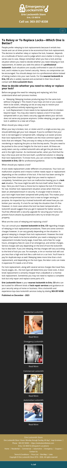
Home (7, 449)
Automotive (37, 449)
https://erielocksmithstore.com (42, 443)
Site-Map (43, 454)
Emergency (48, 449)
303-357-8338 (39, 21)
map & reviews (56, 440)
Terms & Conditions (21, 454)
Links (51, 454)
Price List (34, 454)
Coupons (58, 449)
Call (33, 464)
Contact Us (33, 452)
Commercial (26, 449)
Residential (16, 449)
